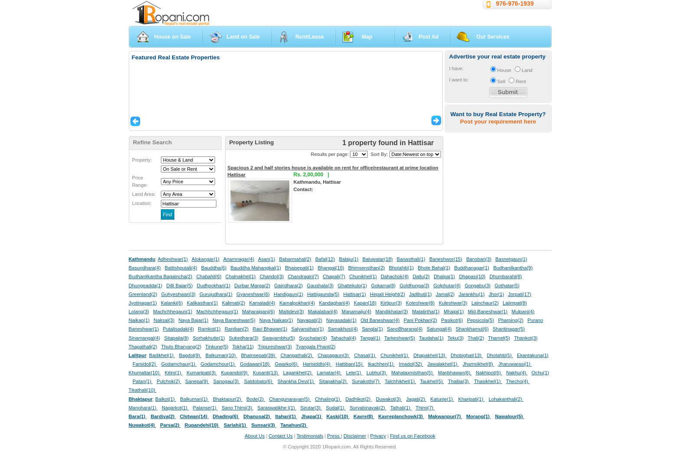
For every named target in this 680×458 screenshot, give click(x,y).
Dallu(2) (420, 276)
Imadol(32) (411, 364)
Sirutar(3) (311, 407)
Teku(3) (456, 338)
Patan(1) (143, 381)
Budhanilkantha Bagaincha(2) (161, 276)
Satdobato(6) (259, 381)
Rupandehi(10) (202, 425)
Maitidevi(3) (291, 311)
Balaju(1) (349, 259)
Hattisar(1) (354, 294)
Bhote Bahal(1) (434, 267)
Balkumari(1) (194, 399)
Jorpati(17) (519, 294)
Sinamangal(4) (144, 338)
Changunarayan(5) (290, 399)
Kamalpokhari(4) (297, 302)
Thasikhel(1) (488, 381)
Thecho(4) (518, 381)
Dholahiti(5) (500, 355)
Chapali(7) (334, 276)
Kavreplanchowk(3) (401, 416)
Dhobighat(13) (467, 355)
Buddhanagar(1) (471, 267)
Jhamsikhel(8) (478, 364)
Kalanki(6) (172, 302)
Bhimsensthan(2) (366, 267)
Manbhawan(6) (455, 372)
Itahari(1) (286, 416)
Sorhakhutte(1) (209, 338)
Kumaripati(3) (201, 372)
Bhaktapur (141, 399)
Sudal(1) (336, 407)
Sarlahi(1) (235, 425)
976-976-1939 (515, 3)
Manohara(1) (143, 407)
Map (367, 37)
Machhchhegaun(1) (217, 311)
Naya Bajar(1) (194, 320)
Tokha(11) (243, 346)
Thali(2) (476, 338)
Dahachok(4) (395, 276)
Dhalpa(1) (444, 276)
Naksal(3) (164, 320)
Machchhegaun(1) (172, 311)
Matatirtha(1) (425, 311)
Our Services (492, 37)
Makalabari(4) (322, 311)
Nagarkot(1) (175, 407)
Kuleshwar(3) (453, 302)
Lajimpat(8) (515, 302)
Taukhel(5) (432, 381)
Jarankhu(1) (472, 294)
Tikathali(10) (143, 390)
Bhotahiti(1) (401, 267)
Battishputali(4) (181, 267)
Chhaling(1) (328, 399)
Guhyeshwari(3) (178, 294)
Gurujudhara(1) (215, 294)
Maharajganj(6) (258, 311)
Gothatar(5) (506, 285)
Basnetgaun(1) (511, 259)
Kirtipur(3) (391, 302)
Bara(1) (138, 416)
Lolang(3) (139, 311)
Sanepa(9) (197, 381)
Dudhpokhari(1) (213, 285)
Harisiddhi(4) (317, 364)
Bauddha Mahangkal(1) (256, 267)
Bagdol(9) (190, 355)
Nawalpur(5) (509, 416)
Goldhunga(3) (414, 285)
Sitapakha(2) (333, 381)
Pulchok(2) (169, 381)
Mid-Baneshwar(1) (487, 311)
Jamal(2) (445, 294)
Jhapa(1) (311, 416)
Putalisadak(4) (178, 328)
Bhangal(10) (330, 267)
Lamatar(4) (329, 372)
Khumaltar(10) (145, 372)
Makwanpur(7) (445, 416)
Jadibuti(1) (420, 294)
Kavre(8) (363, 416)
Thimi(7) (425, 407)
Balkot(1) (165, 399)
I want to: (459, 79)
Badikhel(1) (162, 355)
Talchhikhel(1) (400, 381)
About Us (255, 436)
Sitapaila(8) (176, 338)
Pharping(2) (510, 320)
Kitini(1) (174, 372)
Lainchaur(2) (485, 302)
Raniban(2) (236, 328)
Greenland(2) (143, 294)
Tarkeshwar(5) (399, 338)
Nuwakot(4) (142, 425)
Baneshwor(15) (445, 259)
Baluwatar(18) (378, 259)
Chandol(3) (272, 276)
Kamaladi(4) (262, 302)
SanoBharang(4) (404, 328)
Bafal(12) (325, 259)
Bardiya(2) (163, 416)
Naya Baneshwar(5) (233, 320)
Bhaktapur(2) (227, 399)
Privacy (378, 436)
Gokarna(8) (383, 285)
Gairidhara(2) (288, 285)
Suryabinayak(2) (368, 407)
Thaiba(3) (459, 381)
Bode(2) (255, 399)
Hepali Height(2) (387, 294)
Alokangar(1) (205, 259)
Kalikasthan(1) (202, 302)
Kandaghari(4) (334, 302)
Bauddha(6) (213, 267)
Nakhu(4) (516, 372)
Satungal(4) (439, 328)
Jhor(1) (496, 294)
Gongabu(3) (477, 285)
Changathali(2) (297, 355)
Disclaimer (354, 436)
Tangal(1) (370, 338)
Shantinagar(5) (509, 328)
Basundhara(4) (145, 267)
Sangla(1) (372, 328)
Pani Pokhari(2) (420, 320)
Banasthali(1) (411, 259)
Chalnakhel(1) (241, 276)
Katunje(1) (442, 399)
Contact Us (280, 436)
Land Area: (144, 194)
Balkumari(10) (221, 355)
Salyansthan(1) (307, 328)
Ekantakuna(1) (533, 355)
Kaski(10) (338, 416)
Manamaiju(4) (356, 311)
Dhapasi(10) (472, 276)
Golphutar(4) (447, 285)
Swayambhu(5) (278, 338)
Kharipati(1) (471, 399)
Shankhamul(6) (472, 328)
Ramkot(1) (209, 328)
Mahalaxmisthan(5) (412, 372)
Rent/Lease (309, 37)
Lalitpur (138, 355)
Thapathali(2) (143, 346)
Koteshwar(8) (420, 302)
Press (334, 436)
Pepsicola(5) (480, 320)
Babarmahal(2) (295, 259)
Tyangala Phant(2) (315, 346)
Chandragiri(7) (303, 276)
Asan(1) (266, 259)
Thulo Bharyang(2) (181, 346)
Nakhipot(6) (489, 372)
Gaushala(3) (320, 285)
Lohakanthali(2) (506, 399)
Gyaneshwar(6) (252, 294)
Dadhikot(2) (358, 399)
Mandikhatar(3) (392, 311)
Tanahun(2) (294, 425)
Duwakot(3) (389, 399)
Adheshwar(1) (173, 259)
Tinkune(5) (216, 346)
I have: (456, 68)
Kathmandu (142, 259)
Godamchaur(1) (178, 364)
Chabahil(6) (209, 276)
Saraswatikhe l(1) (277, 407)
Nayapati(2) (309, 320)
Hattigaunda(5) (323, 294)
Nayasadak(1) (341, 320)
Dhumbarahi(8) (506, 276)
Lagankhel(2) (298, 372)
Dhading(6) (226, 416)
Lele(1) (354, 372)
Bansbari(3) (478, 259)
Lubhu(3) (376, 372)
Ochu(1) (540, 372)
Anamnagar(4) (239, 259)
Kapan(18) (365, 302)
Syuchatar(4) (313, 338)
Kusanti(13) (266, 372)
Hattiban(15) (350, 364)
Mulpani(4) (523, 311)
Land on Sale (243, 37)
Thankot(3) (525, 338)
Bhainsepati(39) (258, 355)
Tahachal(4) (343, 338)
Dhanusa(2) (257, 416)
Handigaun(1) (288, 294)
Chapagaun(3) (333, 355)
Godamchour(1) (218, 364)
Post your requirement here (498, 121)
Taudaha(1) (431, 338)
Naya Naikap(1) (276, 320)
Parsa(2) (170, 425)
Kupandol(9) (235, 372)
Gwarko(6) (287, 364)
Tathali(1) (401, 407)
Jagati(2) (416, 399)
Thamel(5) (499, 338)
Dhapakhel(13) (430, 355)
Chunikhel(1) (362, 276)
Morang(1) (478, 416)
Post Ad (428, 37)
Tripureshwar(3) (275, 346)
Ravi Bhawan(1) (270, 328)
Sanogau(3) (226, 381)
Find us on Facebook (412, 436)
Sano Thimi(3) (237, 407)
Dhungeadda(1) (146, 285)
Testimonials (310, 436)
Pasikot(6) (452, 320)
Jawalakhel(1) (443, 364)
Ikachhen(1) (381, 364)
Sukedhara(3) (243, 338)
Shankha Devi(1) (296, 381)
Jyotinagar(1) (143, 302)
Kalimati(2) (233, 302)
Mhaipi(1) (454, 311)
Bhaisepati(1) (299, 267)
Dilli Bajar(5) (180, 285)
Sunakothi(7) (366, 381)
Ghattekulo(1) (352, 285)
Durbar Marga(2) (252, 285)
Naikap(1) (139, 320)
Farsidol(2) (145, 364)
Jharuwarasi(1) (515, 364)
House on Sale (172, 37)
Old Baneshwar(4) (379, 320)
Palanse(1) (205, 407)
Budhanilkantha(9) (513, 267)
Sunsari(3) (263, 425)
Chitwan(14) (194, 416)
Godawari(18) (255, 364)
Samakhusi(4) (343, 328)
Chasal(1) (365, 355)
